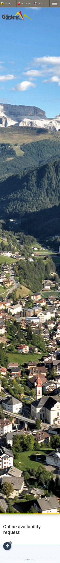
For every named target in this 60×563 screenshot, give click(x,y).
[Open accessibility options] (7, 546)
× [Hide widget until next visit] (10, 542)
